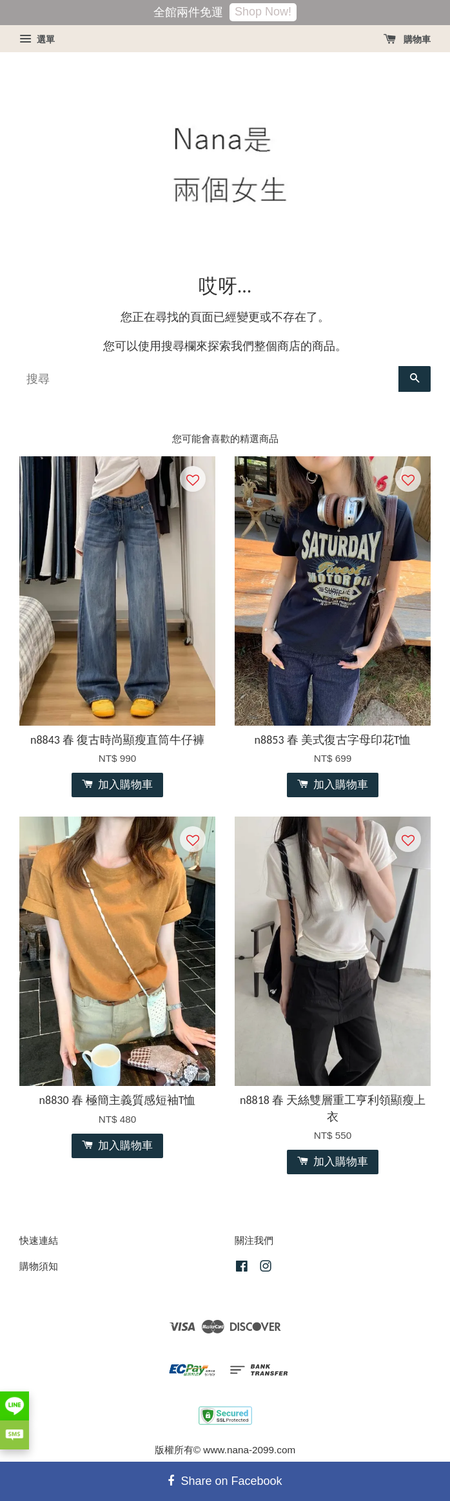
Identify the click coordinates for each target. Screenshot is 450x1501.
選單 (37, 39)
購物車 (407, 39)
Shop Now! (263, 11)
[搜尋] (208, 379)
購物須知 (38, 1266)
